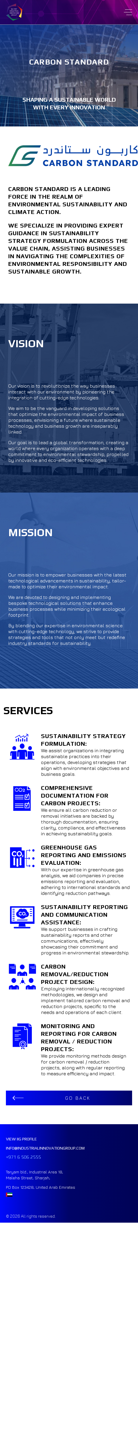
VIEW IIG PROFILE (21, 1139)
